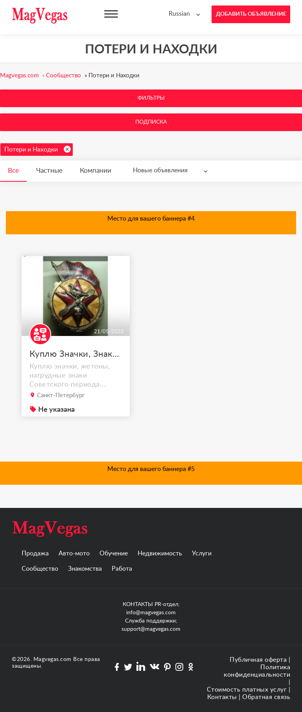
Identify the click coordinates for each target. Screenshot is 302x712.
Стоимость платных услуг (247, 689)
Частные (49, 170)
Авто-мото (74, 553)
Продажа (35, 553)
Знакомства (85, 569)
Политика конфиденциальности (257, 671)
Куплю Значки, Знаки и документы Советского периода (75, 354)
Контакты (222, 697)
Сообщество (40, 569)
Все (13, 170)
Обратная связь (266, 697)
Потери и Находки (37, 149)
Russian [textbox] (179, 14)
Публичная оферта (258, 660)
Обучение (113, 553)
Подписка (151, 122)
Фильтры (151, 98)
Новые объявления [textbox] (160, 170)
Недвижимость (160, 553)
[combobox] (186, 14)
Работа (122, 569)
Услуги (202, 553)
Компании (95, 170)
